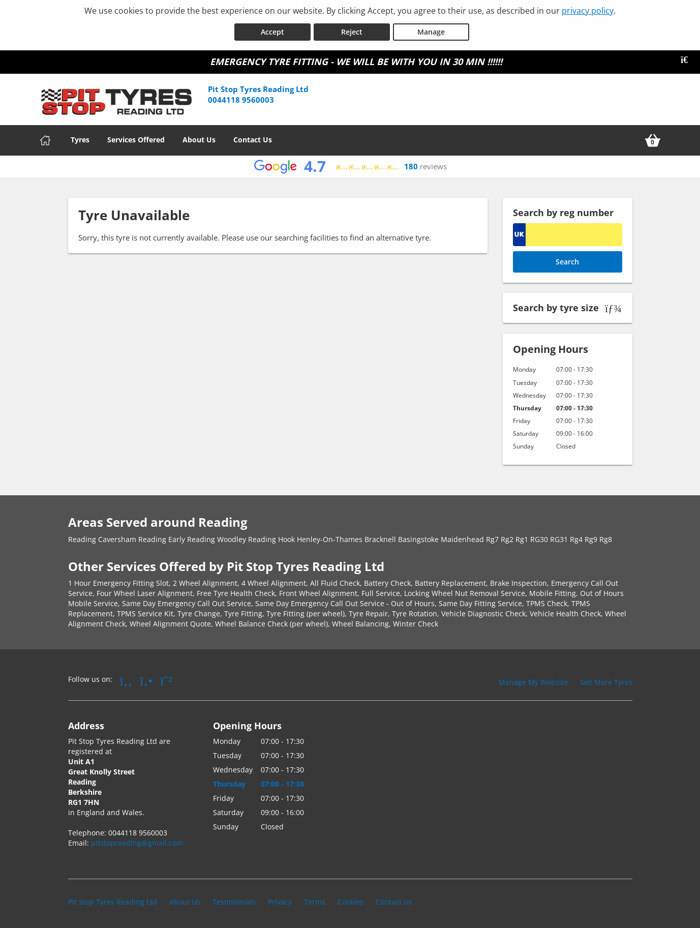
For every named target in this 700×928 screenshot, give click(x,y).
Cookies (350, 900)
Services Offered (136, 137)
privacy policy (588, 10)
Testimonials (234, 900)
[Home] (45, 138)
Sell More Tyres (606, 680)
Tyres (80, 137)
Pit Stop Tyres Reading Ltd (112, 900)
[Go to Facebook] (126, 678)
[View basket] (652, 138)
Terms (314, 900)
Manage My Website (533, 680)
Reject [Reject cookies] (351, 30)
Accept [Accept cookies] (272, 30)
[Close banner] (688, 58)
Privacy (280, 900)
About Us (199, 137)
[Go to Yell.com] (146, 678)
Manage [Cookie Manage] (431, 30)
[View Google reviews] (350, 164)
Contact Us (252, 137)
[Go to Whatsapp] (166, 678)
